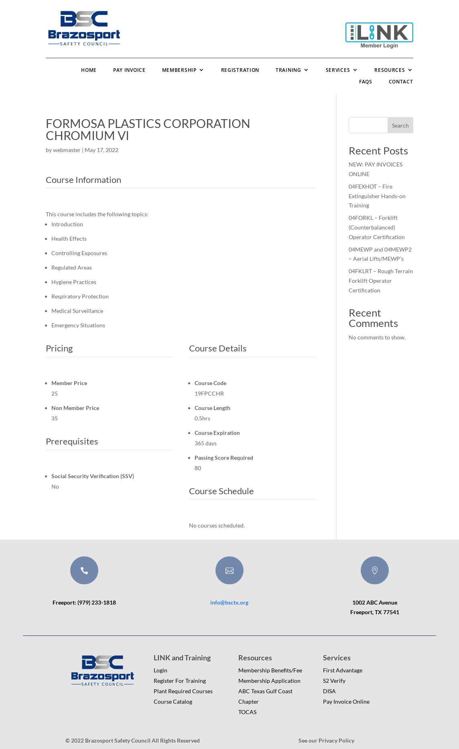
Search (400, 125)
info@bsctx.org (229, 602)
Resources (389, 70)
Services (338, 70)
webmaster (67, 149)
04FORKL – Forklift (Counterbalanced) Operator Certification (377, 227)
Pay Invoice (129, 70)
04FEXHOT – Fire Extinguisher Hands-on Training (377, 196)
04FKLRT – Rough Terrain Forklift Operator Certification (381, 281)
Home (89, 70)
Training (288, 70)
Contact (401, 81)
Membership (179, 70)
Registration (240, 70)
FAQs (365, 81)
